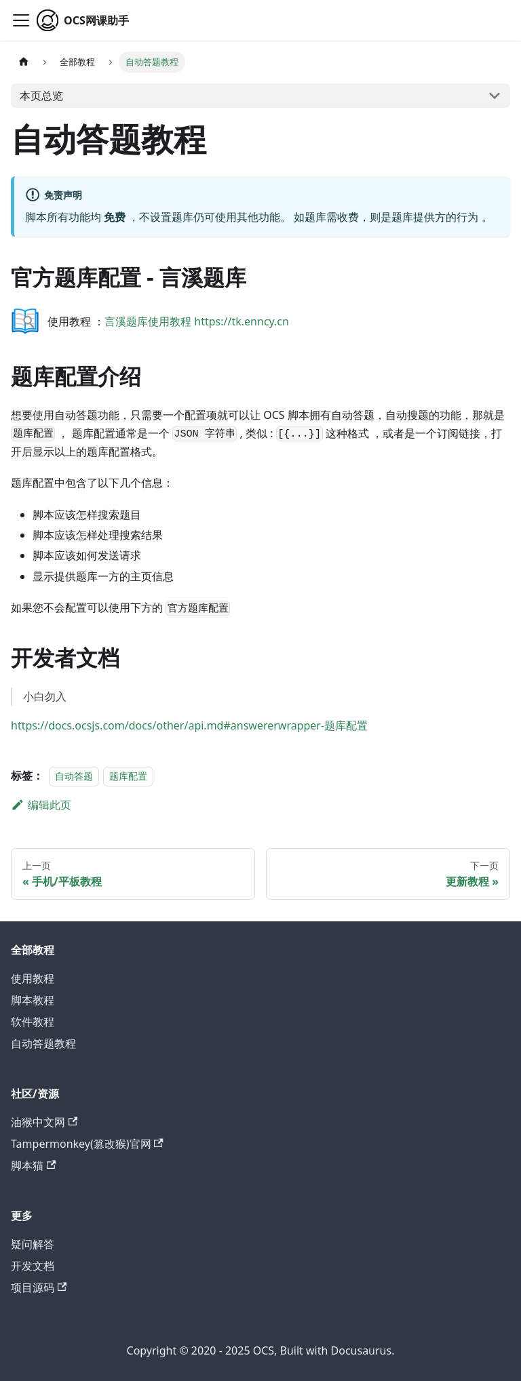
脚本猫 (33, 1165)
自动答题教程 (43, 1043)
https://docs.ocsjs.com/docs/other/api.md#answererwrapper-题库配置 (189, 725)
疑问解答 (32, 1244)
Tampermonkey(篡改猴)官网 (87, 1143)
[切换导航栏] (21, 20)
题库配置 (128, 775)
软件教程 (32, 1021)
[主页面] (24, 62)
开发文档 (32, 1265)
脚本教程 (32, 1000)
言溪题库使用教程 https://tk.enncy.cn (196, 321)
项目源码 (38, 1287)
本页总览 (41, 95)
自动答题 (74, 775)
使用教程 (32, 978)
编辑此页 (41, 804)
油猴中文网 (44, 1122)
